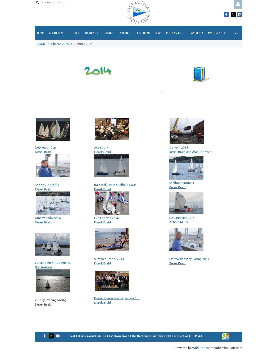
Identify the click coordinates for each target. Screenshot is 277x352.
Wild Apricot (201, 347)
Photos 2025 (60, 43)
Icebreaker (42, 147)
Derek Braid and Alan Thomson (190, 151)
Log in (238, 4)
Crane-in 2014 (178, 147)
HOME (41, 43)
